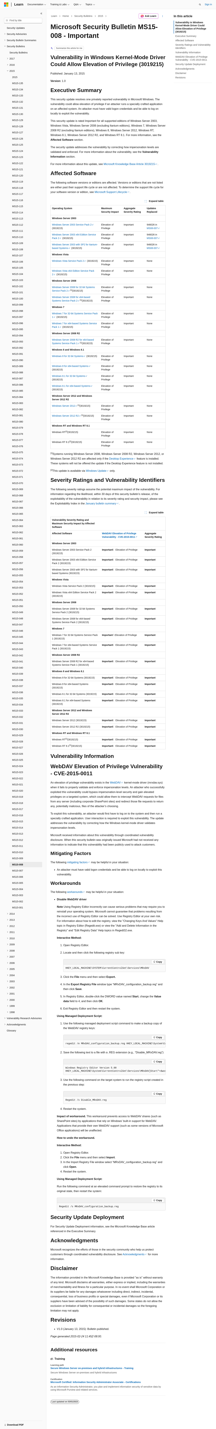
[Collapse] (41, 13)
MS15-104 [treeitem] (17, 274)
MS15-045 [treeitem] (17, 637)
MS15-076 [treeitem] (17, 446)
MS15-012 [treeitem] (17, 840)
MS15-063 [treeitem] (17, 526)
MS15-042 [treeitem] (17, 655)
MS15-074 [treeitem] (17, 458)
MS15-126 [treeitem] (17, 138)
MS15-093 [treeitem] (17, 341)
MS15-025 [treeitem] (17, 760)
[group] (114, 1043)
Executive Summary (185, 36)
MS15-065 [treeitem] (17, 514)
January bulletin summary (100, 503)
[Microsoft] (6, 4)
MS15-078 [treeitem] (17, 434)
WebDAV (115, 782)
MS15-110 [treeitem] (17, 237)
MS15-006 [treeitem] (17, 877)
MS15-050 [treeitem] (17, 606)
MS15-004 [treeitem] (17, 889)
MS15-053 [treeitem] (17, 587)
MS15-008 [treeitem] (17, 864)
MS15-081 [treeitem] (17, 415)
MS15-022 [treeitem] (17, 778)
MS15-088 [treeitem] (17, 372)
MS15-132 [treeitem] (17, 101)
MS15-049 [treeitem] (17, 612)
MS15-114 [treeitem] (17, 212)
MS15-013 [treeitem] (17, 833)
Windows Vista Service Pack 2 (68, 261)
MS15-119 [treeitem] (17, 181)
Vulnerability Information (188, 52)
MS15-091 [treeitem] (17, 354)
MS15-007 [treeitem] (17, 870)
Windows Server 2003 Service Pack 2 (71, 224)
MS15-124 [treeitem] (17, 151)
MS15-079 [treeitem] (17, 427)
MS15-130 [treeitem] (17, 114)
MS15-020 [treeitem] (17, 790)
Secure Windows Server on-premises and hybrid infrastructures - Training (91, 1368)
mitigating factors (77, 862)
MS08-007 (152, 228)
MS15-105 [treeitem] (17, 267)
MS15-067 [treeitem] (17, 501)
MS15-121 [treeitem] (17, 169)
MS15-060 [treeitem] (17, 544)
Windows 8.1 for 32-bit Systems (68, 376)
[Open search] (200, 5)
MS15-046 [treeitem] (17, 630)
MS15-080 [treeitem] (17, 421)
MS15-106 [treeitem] (17, 261)
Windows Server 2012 (63, 405)
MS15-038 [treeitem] (17, 680)
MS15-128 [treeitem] (17, 126)
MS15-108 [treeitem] (17, 249)
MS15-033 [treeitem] (17, 710)
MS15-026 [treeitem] (17, 754)
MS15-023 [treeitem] (17, 772)
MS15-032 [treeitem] (17, 717)
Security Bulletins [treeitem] (18, 52)
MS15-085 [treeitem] (17, 390)
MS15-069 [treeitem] (17, 489)
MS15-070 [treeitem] (17, 483)
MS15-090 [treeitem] (17, 360)
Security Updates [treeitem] (16, 28)
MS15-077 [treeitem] (17, 440)
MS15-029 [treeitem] (17, 735)
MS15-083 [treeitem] (17, 403)
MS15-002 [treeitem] (17, 901)
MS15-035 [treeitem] (17, 698)
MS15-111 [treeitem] (17, 231)
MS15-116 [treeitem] (17, 200)
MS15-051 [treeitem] (17, 600)
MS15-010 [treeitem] (17, 852)
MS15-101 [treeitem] (17, 292)
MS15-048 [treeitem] (17, 618)
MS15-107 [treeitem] (17, 255)
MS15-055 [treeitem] (17, 575)
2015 (100, 16)
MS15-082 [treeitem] (17, 409)
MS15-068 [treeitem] (17, 495)
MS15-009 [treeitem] (17, 858)
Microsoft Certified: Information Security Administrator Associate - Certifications (95, 1382)
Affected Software (184, 40)
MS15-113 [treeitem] (17, 218)
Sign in (208, 4)
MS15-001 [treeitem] (17, 907)
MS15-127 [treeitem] (17, 132)
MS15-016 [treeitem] (17, 815)
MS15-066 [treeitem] (17, 507)
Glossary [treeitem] (11, 1030)
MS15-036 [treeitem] (17, 692)
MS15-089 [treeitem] (17, 366)
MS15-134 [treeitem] (17, 89)
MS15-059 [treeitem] (17, 550)
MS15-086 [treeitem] (17, 384)
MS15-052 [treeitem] (17, 594)
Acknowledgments (133, 1254)
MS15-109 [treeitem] (17, 243)
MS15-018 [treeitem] (17, 803)
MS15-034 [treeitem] (17, 704)
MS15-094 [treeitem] (17, 335)
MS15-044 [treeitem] (17, 643)
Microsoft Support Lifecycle (110, 192)
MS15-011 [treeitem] (17, 846)
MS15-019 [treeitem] (17, 796)
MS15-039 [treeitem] (17, 673)
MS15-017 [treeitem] (17, 809)
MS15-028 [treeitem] (17, 741)
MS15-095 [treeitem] (17, 329)
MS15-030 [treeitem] (17, 729)
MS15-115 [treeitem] (17, 206)
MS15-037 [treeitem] (17, 686)
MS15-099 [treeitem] (17, 304)
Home (66, 16)
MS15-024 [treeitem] (17, 766)
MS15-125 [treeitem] (17, 144)
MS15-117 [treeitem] (17, 194)
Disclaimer (180, 73)
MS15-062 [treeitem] (17, 532)
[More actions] (163, 16)
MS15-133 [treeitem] (17, 95)
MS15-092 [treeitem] (17, 348)
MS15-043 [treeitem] (17, 649)
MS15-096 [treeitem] (17, 323)
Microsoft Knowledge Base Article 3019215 (129, 164)
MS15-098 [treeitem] (17, 311)
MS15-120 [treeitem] (17, 175)
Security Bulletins (83, 16)
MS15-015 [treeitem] (17, 821)
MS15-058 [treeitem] (17, 557)
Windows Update (96, 470)
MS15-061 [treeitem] (17, 538)
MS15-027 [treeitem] (17, 747)
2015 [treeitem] (14, 77)
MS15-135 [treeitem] (17, 83)
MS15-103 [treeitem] (17, 280)
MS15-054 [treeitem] (17, 581)
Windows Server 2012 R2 (65, 415)
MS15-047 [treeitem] (17, 624)
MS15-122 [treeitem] (17, 163)
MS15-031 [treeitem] (17, 723)
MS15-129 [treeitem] (17, 120)
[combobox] (23, 20)
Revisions (180, 77)
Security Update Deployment (190, 64)
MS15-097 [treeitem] (17, 317)
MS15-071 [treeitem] (17, 477)
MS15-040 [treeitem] (17, 667)
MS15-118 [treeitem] (17, 188)
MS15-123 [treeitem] (17, 157)
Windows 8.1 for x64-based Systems (71, 386)
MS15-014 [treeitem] (17, 827)
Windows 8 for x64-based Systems (70, 366)
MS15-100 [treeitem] (17, 298)
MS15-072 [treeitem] (17, 471)
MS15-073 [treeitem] (17, 464)
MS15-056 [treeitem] (17, 569)
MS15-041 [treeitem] (17, 661)
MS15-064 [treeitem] (17, 520)
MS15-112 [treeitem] (17, 224)
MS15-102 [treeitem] (17, 286)
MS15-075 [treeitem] (17, 452)
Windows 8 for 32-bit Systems (67, 356)
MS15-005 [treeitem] (17, 883)
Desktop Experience (121, 458)
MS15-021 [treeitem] (17, 784)
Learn (54, 16)
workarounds (75, 892)
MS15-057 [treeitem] (17, 563)
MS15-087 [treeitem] (17, 378)
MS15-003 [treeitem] (17, 895)
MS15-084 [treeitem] (17, 397)
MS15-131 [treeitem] (17, 108)
